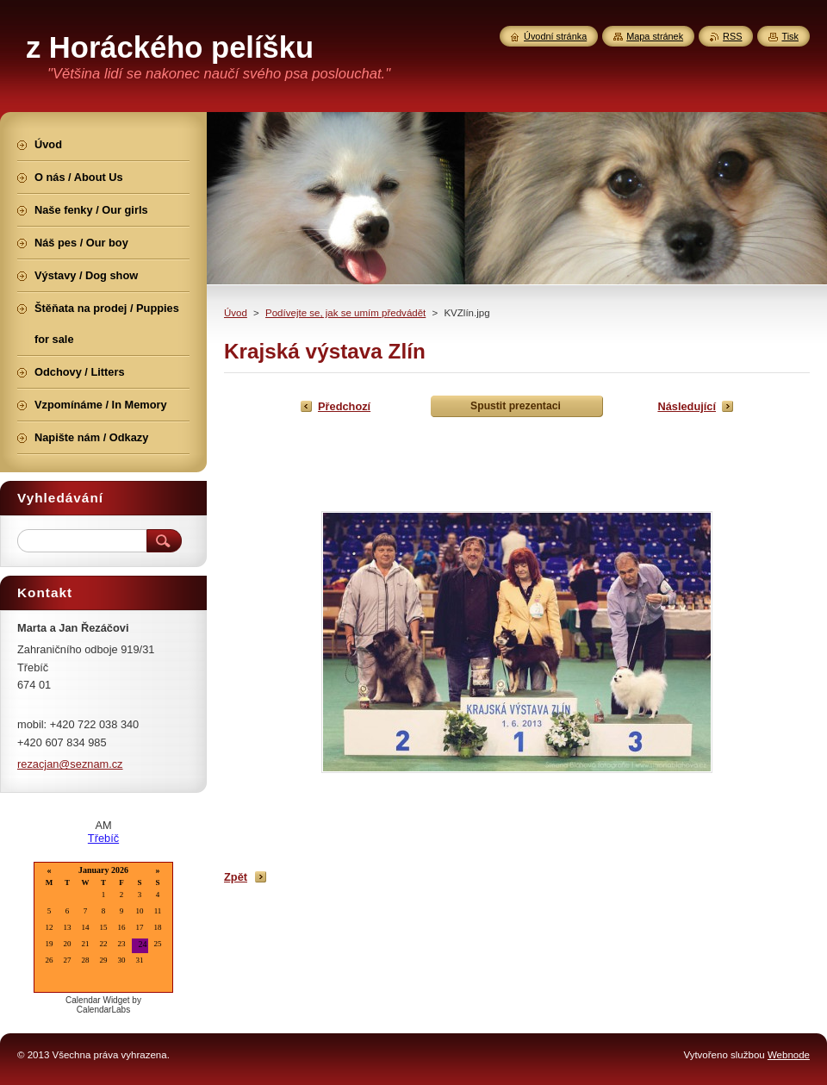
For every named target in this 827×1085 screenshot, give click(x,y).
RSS (732, 36)
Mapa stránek (654, 36)
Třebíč (103, 838)
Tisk (790, 36)
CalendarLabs (103, 1009)
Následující (686, 406)
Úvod (235, 313)
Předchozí (344, 406)
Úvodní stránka (555, 36)
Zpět (235, 876)
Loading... (103, 928)
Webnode (789, 1055)
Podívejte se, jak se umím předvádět (345, 313)
